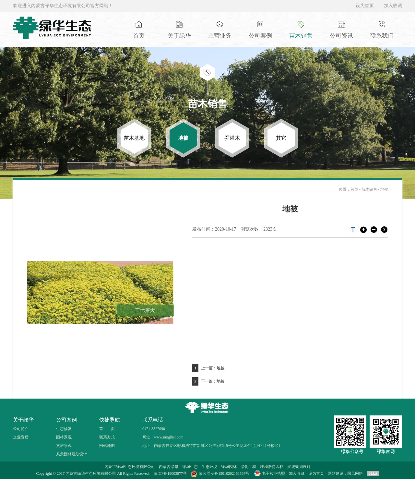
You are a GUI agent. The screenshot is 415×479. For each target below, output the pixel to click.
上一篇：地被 (208, 368)
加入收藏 (393, 5)
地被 (384, 189)
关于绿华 (23, 420)
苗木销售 (370, 189)
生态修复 (64, 428)
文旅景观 (64, 445)
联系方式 (107, 437)
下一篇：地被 (208, 381)
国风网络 (355, 473)
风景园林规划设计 (71, 454)
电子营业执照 (269, 473)
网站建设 (335, 473)
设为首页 (365, 5)
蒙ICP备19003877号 (170, 473)
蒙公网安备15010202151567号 (224, 473)
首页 (354, 189)
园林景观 (64, 437)
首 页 (107, 428)
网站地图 (107, 445)
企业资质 (21, 437)
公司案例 (66, 420)
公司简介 (21, 428)
